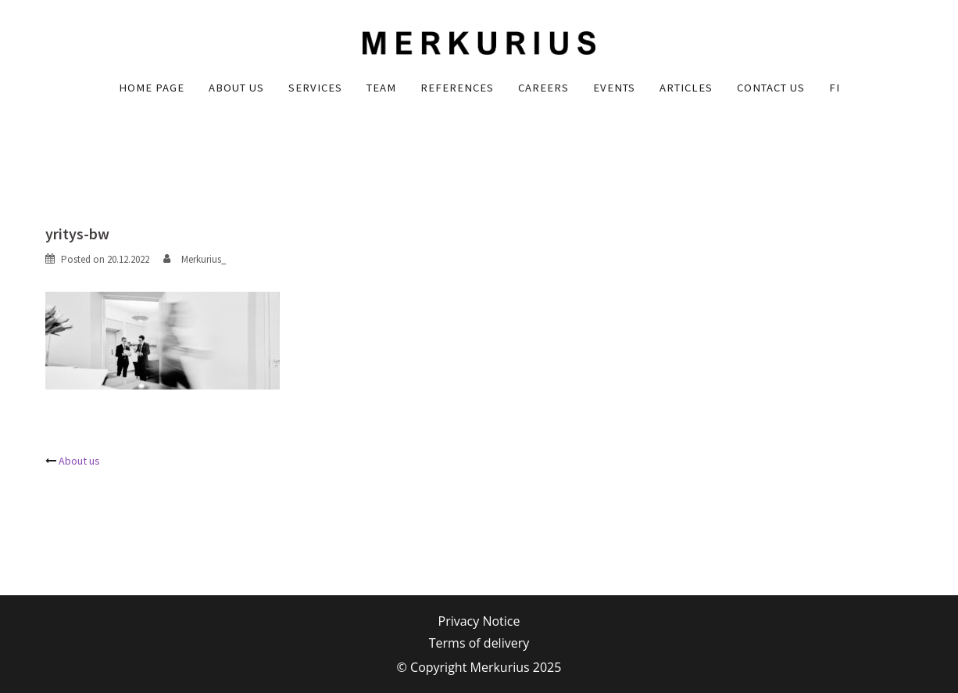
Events (614, 88)
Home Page (151, 88)
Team (381, 88)
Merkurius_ (204, 259)
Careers (543, 88)
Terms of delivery (479, 643)
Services (315, 88)
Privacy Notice (479, 621)
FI (834, 88)
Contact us (771, 88)
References (457, 88)
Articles (686, 88)
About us (236, 88)
